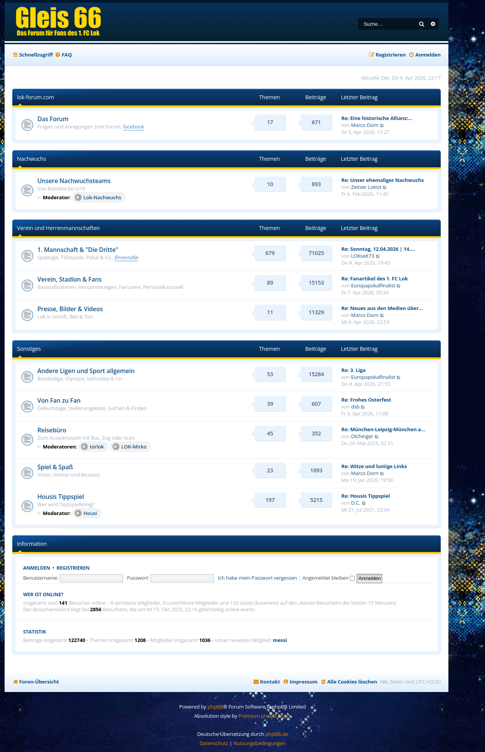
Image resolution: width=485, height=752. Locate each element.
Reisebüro (51, 430)
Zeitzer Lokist (366, 186)
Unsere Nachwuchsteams (74, 181)
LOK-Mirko (129, 446)
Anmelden (36, 568)
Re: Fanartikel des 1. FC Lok (374, 278)
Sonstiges (29, 348)
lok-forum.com (35, 97)
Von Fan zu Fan (59, 400)
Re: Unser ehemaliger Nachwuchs (382, 180)
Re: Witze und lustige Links (374, 466)
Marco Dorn (364, 125)
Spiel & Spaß (55, 467)
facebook (133, 126)
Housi (86, 513)
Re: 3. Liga (353, 370)
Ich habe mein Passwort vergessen (257, 577)
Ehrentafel (126, 257)
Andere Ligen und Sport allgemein (85, 371)
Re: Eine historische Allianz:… (377, 118)
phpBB (215, 706)
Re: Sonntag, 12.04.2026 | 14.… (378, 248)
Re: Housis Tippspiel (365, 495)
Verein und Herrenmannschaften (58, 228)
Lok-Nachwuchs (98, 197)
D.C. (355, 502)
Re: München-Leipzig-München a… (383, 429)
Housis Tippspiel (60, 496)
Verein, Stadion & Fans (69, 279)
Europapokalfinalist (373, 285)
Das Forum (53, 119)
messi (280, 640)
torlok (92, 446)
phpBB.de (276, 733)
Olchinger (362, 436)
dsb (355, 406)
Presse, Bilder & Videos (70, 309)
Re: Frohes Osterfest (366, 399)
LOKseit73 (362, 255)
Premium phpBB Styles (264, 715)
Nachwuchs (31, 158)
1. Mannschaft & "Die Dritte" (77, 249)
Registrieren (73, 568)
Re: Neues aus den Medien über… (382, 308)
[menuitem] (63, 54)
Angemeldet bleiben (328, 577)
